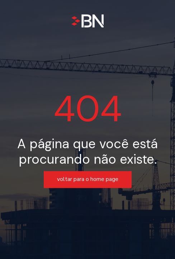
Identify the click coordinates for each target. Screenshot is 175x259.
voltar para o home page (87, 179)
